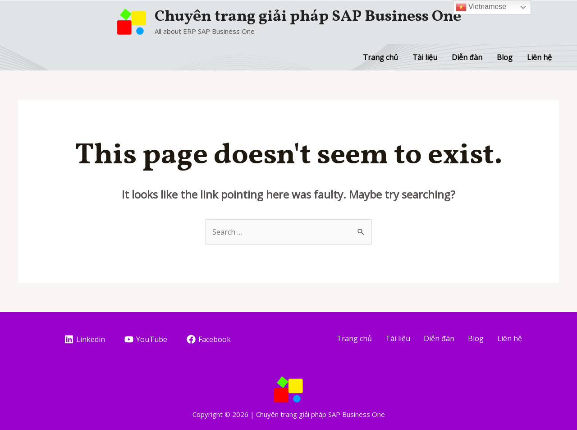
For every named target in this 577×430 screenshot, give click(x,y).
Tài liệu (424, 57)
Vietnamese (481, 7)
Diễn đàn (467, 57)
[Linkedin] (85, 339)
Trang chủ (380, 57)
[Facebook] (208, 339)
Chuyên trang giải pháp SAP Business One (308, 17)
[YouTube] (146, 339)
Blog (505, 57)
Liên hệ (539, 57)
